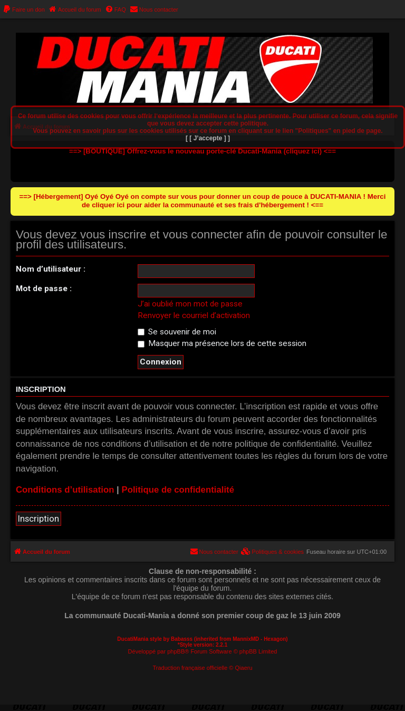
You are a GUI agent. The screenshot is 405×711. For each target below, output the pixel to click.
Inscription (38, 518)
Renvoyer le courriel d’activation (194, 315)
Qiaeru (244, 668)
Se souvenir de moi (177, 332)
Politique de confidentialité (177, 490)
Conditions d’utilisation (65, 490)
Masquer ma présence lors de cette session (222, 343)
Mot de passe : (44, 288)
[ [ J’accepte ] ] (208, 138)
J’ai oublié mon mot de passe (190, 304)
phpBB (176, 651)
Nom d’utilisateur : (50, 269)
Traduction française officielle (189, 668)
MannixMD (246, 639)
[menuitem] (24, 9)
